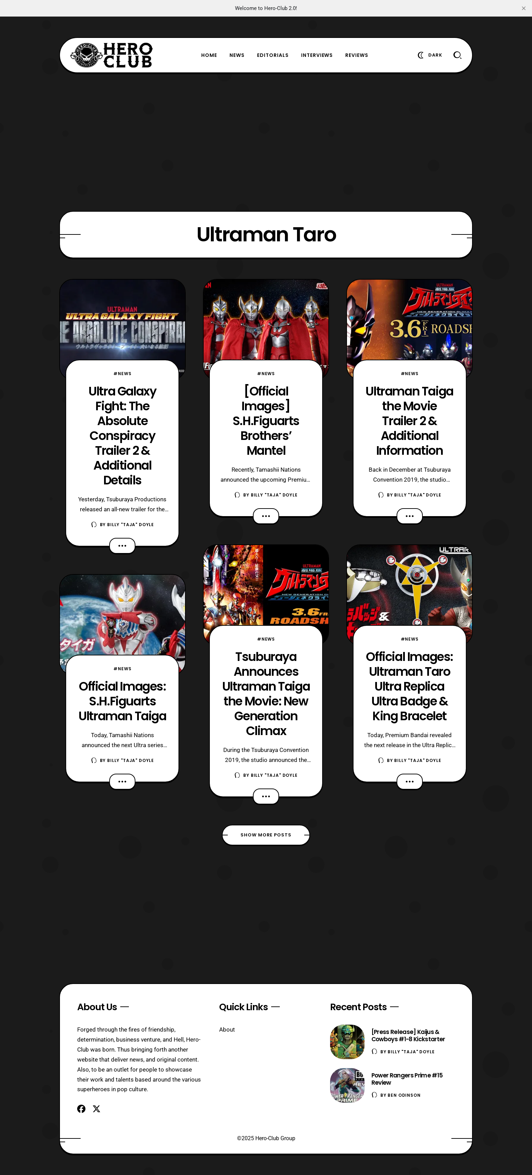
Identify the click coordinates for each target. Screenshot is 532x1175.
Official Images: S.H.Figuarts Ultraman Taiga (122, 701)
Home (209, 55)
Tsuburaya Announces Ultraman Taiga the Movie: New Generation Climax (266, 693)
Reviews (356, 55)
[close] (523, 8)
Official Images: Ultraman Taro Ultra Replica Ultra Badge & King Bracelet (409, 686)
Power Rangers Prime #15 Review (406, 1079)
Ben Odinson (404, 1095)
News (237, 55)
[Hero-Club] (111, 55)
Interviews (317, 55)
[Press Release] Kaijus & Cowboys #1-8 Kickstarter (408, 1035)
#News (122, 373)
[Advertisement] (266, 142)
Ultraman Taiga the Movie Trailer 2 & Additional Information (409, 421)
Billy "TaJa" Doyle (130, 525)
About (227, 1029)
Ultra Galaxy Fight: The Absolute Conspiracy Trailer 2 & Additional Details (122, 436)
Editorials (273, 55)
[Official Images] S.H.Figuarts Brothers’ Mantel (266, 421)
